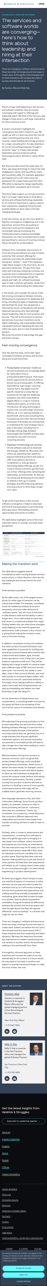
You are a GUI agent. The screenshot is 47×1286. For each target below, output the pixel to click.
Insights (6, 1146)
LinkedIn (9, 1249)
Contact (5, 1222)
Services (6, 1132)
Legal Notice (7, 1233)
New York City (11, 1021)
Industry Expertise (11, 1139)
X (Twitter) (23, 1249)
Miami (21, 1021)
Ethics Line (6, 1194)
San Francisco (11, 1065)
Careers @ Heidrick (11, 1174)
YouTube (37, 1249)
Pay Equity (6, 1216)
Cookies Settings (23, 1281)
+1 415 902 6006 (12, 1073)
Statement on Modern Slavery (14, 1211)
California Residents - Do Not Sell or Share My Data (22, 1238)
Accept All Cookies (23, 1268)
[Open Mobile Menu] (40, 4)
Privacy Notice (8, 1227)
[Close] (43, 1253)
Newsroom (6, 1205)
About (5, 1153)
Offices (5, 1167)
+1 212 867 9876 (12, 1025)
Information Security (10, 1200)
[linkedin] (7, 1031)
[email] (14, 1031)
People (5, 1160)
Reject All (23, 1275)
